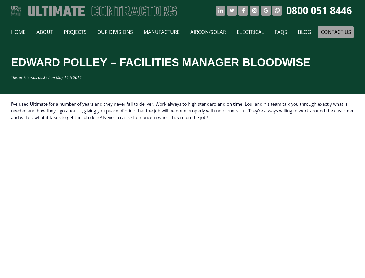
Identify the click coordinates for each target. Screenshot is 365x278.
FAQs (281, 32)
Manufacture (162, 32)
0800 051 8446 (319, 10)
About (44, 32)
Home (18, 32)
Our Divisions (115, 32)
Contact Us (336, 32)
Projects (75, 32)
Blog (304, 32)
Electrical (250, 32)
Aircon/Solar (208, 32)
